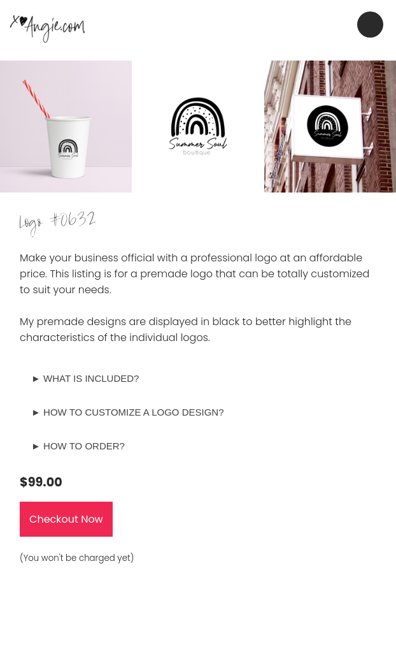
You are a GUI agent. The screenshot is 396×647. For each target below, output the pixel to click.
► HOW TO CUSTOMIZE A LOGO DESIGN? (127, 412)
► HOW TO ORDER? (78, 445)
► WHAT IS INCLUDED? (85, 378)
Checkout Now (66, 519)
